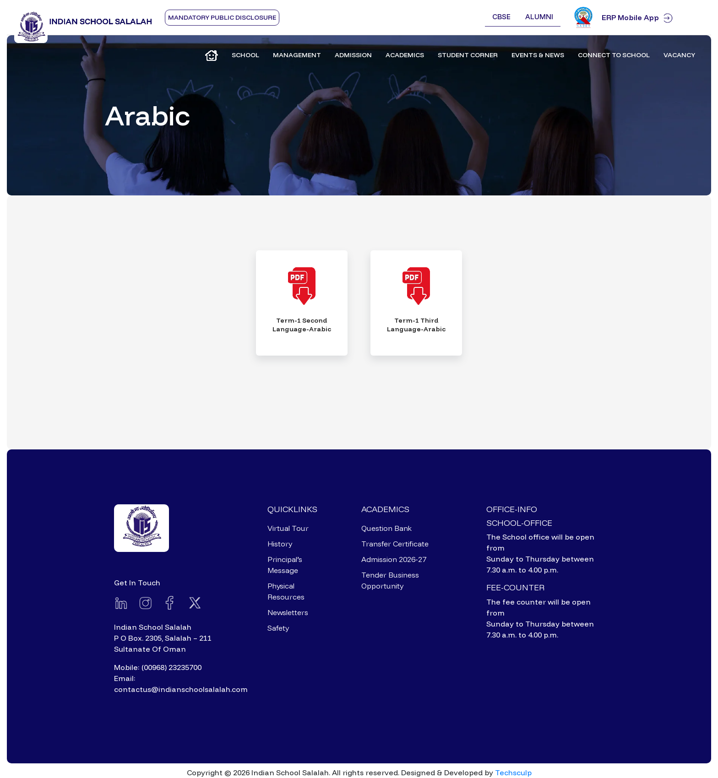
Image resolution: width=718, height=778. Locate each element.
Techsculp (513, 772)
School (245, 55)
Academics (405, 55)
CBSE (501, 16)
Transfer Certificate (395, 543)
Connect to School (614, 55)
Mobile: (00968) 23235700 (157, 667)
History (279, 543)
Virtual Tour (288, 528)
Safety (278, 627)
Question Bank (386, 528)
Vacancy (679, 55)
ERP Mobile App (653, 17)
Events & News (537, 55)
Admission (353, 55)
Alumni (539, 16)
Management (297, 55)
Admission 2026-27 (393, 559)
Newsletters (287, 612)
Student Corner (468, 55)
